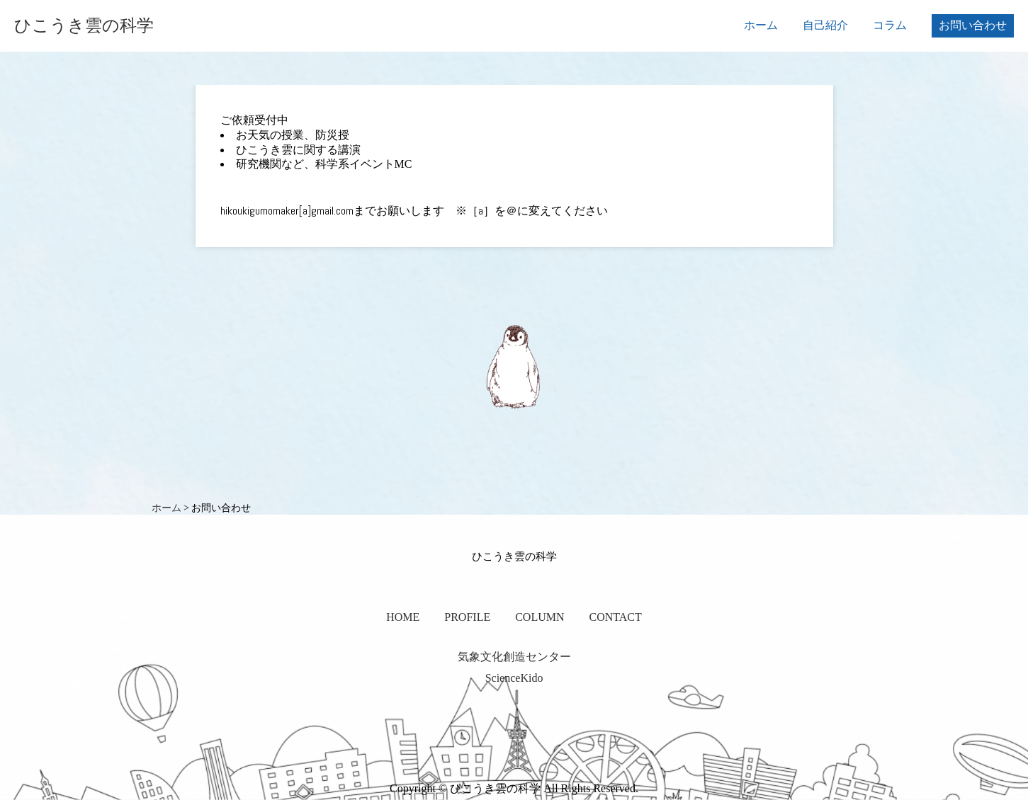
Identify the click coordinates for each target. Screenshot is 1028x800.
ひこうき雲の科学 (84, 25)
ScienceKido (514, 678)
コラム (890, 25)
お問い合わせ (973, 25)
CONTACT (615, 617)
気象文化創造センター (514, 657)
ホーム (761, 25)
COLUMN (539, 617)
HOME (402, 617)
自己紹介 (825, 25)
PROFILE (467, 617)
